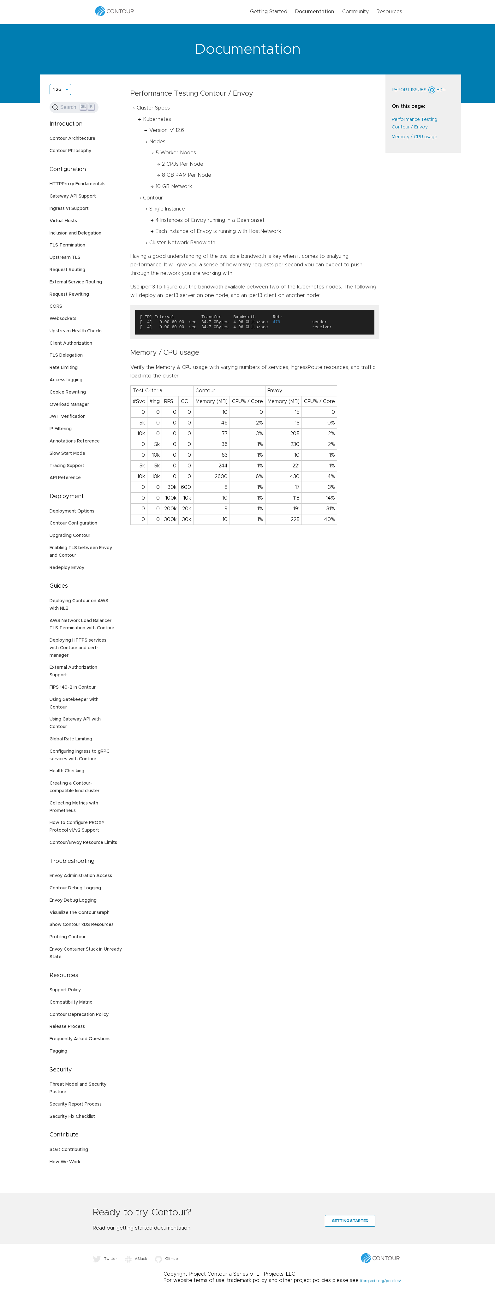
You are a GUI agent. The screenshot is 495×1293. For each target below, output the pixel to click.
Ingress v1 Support (69, 208)
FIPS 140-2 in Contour (73, 687)
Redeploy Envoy (67, 568)
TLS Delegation (66, 355)
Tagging (58, 1051)
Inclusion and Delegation (75, 233)
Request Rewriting (69, 294)
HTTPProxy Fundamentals (77, 184)
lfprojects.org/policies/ (380, 1281)
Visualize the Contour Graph (80, 912)
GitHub (166, 1258)
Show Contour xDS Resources (82, 924)
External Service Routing (76, 282)
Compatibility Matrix (71, 1002)
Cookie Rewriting (68, 392)
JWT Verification (68, 416)
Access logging (66, 380)
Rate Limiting (64, 367)
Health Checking (67, 771)
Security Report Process (76, 1104)
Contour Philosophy (70, 151)
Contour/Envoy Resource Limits (83, 842)
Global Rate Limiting (71, 739)
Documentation (314, 11)
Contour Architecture (72, 138)
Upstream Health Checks (76, 331)
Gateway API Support (73, 196)
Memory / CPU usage (414, 137)
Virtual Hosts (63, 221)
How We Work (65, 1162)
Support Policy (65, 990)
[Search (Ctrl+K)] (74, 107)
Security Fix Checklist (72, 1116)
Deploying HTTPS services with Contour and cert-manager (78, 648)
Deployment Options (72, 511)
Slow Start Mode (67, 453)
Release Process (67, 1026)
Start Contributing (69, 1150)
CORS (56, 306)
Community (355, 11)
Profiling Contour (68, 937)
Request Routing (67, 270)
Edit (437, 90)
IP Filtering (61, 429)
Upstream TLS (65, 257)
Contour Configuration (73, 523)
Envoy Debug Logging (73, 900)
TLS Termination (67, 245)
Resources (389, 11)
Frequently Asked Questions (80, 1039)
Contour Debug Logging (75, 888)
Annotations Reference (75, 441)
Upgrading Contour (70, 535)
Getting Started (268, 11)
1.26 (57, 89)
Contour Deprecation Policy (79, 1014)
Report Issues (409, 90)
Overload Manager (69, 404)
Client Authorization (71, 343)
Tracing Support (67, 466)
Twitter (105, 1258)
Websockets (63, 319)
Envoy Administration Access (81, 876)
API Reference (65, 478)
